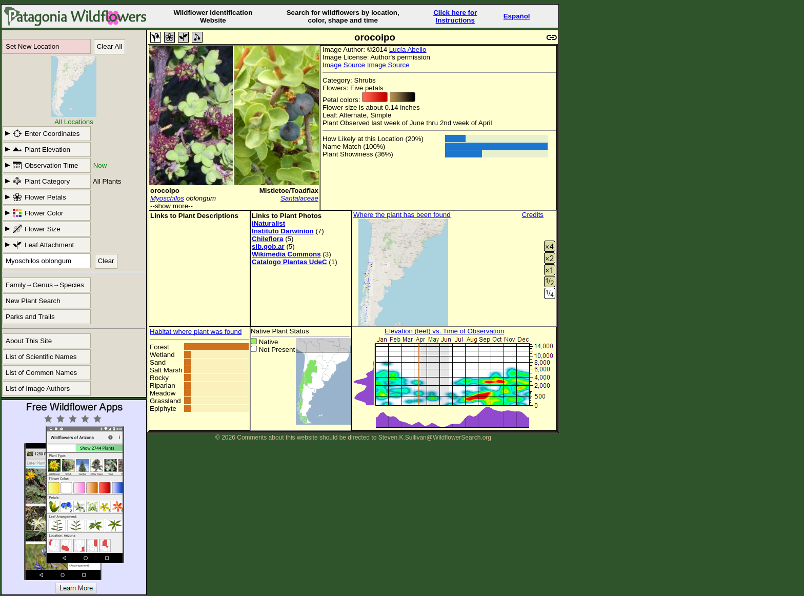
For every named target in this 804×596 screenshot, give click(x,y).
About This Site (29, 341)
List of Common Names (41, 372)
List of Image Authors (38, 388)
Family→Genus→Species (45, 285)
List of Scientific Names (41, 357)
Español (517, 16)
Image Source (344, 65)
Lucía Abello (408, 49)
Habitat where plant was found (196, 331)
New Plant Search (33, 301)
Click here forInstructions (455, 16)
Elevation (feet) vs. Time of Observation (444, 331)
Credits (533, 214)
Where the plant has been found (402, 214)
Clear (106, 261)
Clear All (110, 46)
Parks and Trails (30, 317)
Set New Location (32, 46)
